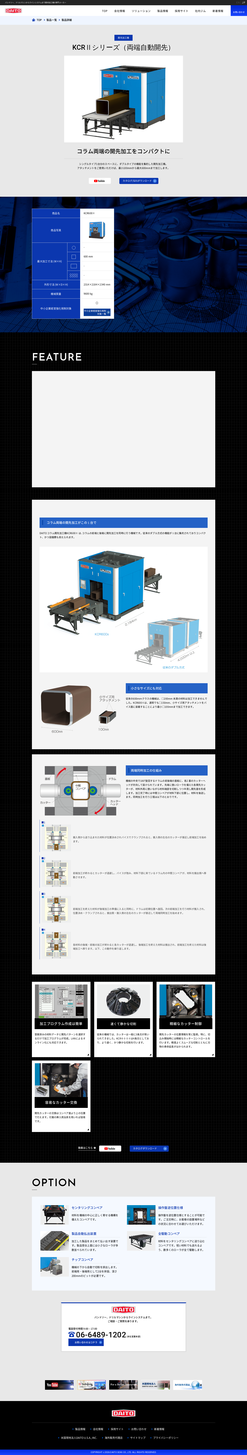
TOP (105, 11)
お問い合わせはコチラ (86, 1342)
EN (238, 2)
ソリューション (141, 11)
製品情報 (162, 11)
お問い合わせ (239, 12)
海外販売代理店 (114, 1437)
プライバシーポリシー (166, 1437)
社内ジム (200, 11)
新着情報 (218, 11)
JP (243, 2)
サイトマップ (137, 1437)
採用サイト (181, 11)
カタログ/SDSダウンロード (137, 181)
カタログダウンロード (145, 1148)
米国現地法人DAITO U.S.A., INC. (79, 1437)
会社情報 (119, 11)
